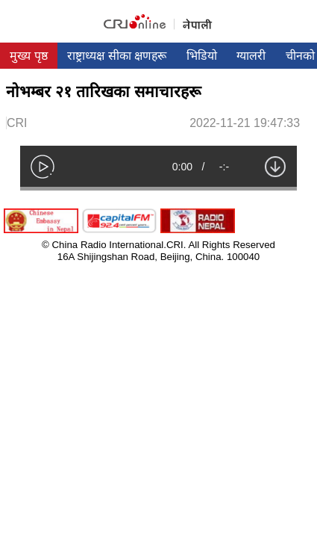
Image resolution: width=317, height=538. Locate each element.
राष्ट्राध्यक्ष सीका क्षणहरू (116, 55)
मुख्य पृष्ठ (28, 55)
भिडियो (201, 55)
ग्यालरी (251, 55)
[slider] (159, 189)
